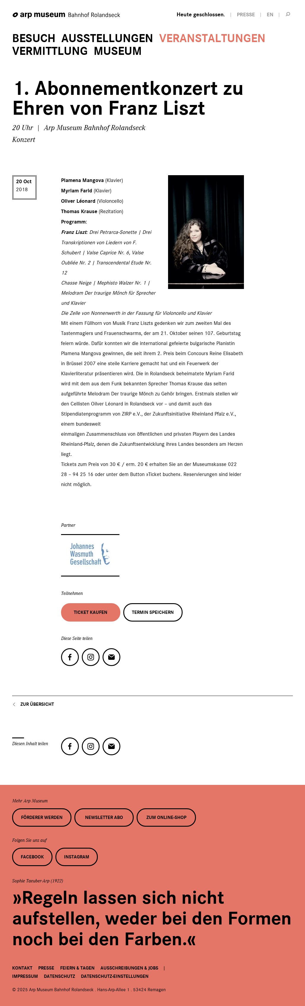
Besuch (33, 38)
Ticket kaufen (90, 612)
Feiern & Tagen (77, 968)
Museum (118, 51)
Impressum (25, 976)
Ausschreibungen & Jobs (129, 968)
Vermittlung (50, 51)
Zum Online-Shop (166, 817)
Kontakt (22, 968)
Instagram (76, 857)
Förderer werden (42, 817)
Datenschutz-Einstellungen (114, 976)
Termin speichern (153, 612)
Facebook (32, 857)
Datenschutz (59, 976)
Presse (46, 968)
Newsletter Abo (104, 817)
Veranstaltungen (212, 38)
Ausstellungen (107, 38)
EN (270, 15)
